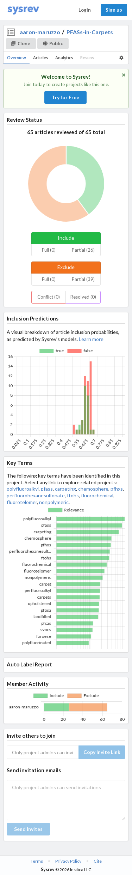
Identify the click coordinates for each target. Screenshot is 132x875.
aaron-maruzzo (40, 32)
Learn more (91, 339)
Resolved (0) (83, 297)
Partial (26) (83, 250)
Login (84, 10)
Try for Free (65, 97)
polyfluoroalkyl (23, 489)
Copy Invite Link (101, 752)
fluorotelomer (22, 502)
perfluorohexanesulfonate (36, 495)
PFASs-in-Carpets (90, 32)
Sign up (114, 10)
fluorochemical (97, 495)
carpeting (65, 489)
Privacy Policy (68, 861)
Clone (21, 43)
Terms (37, 861)
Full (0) (49, 250)
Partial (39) (83, 279)
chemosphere (93, 489)
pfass (47, 489)
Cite (98, 861)
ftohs (73, 495)
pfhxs (117, 489)
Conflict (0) (48, 297)
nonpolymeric (54, 502)
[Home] (23, 10)
